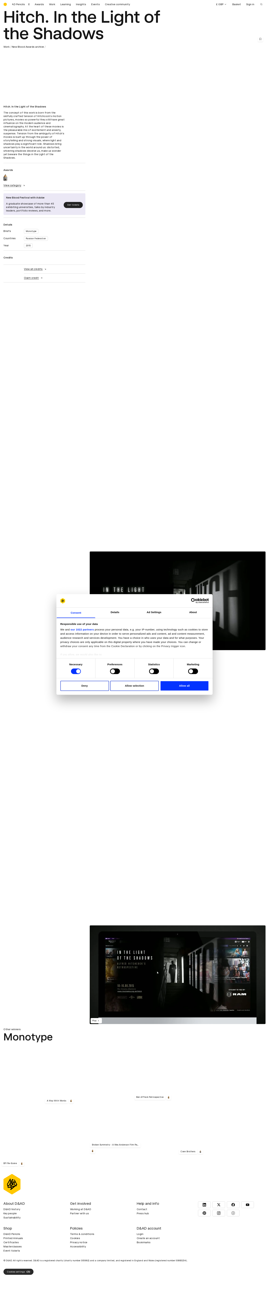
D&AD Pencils (11, 1234)
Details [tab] (115, 612)
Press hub (143, 1213)
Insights (81, 4)
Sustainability (11, 1217)
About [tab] (193, 612)
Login (140, 1234)
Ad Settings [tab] (154, 612)
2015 (28, 245)
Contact (142, 1209)
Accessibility (78, 1246)
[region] (178, 974)
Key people (10, 1213)
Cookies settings (18, 1272)
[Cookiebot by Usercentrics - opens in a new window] (193, 600)
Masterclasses (12, 1246)
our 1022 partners (82, 629)
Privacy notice (78, 1242)
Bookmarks (144, 1242)
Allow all (184, 685)
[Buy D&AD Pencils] (21, 4)
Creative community (117, 4)
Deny (84, 685)
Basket (236, 4)
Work (52, 4)
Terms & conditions (82, 1234)
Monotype (31, 231)
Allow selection (134, 685)
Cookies (75, 1238)
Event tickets (11, 1250)
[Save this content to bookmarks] (260, 39)
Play (96, 1020)
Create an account (148, 1238)
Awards (39, 4)
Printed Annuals (13, 1238)
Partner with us (79, 1213)
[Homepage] (5, 4)
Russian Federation (36, 238)
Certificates (11, 1242)
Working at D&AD (80, 1209)
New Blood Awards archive (28, 46)
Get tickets (73, 205)
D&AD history (11, 1209)
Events (95, 4)
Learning (65, 4)
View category (14, 185)
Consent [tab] (76, 612)
